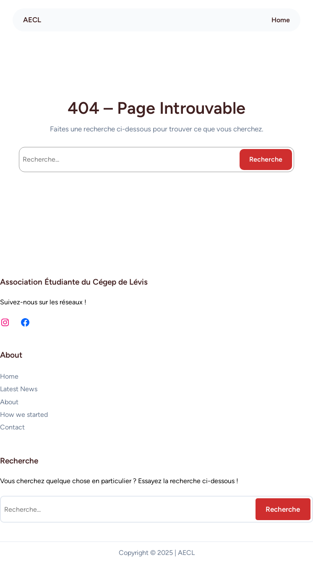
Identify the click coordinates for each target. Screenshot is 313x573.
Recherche (265, 159)
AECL (32, 20)
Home (280, 20)
